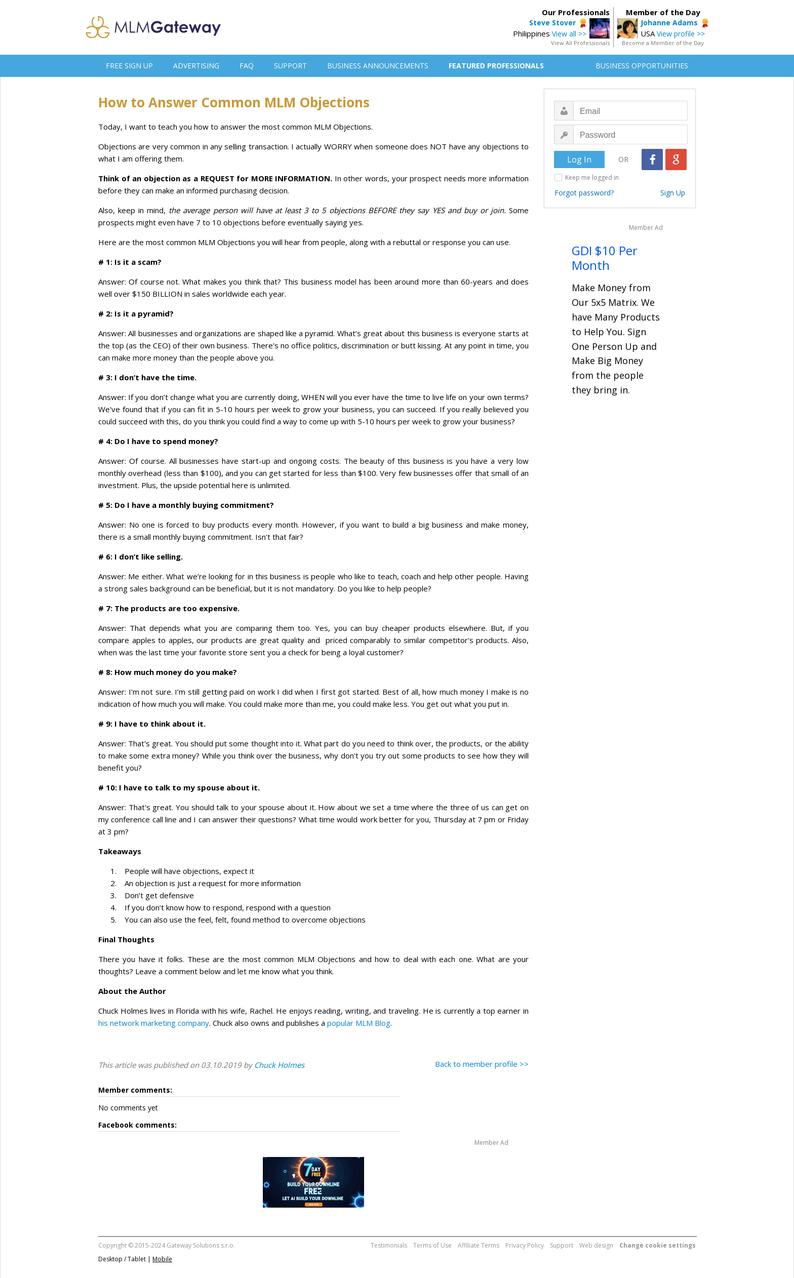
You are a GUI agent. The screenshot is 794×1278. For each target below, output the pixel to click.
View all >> (569, 33)
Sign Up (672, 192)
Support (561, 1245)
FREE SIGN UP (129, 65)
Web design (596, 1245)
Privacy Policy (524, 1245)
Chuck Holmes (279, 1065)
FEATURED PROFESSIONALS (496, 65)
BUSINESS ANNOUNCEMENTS (377, 65)
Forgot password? (584, 192)
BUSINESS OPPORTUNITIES (642, 65)
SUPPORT (290, 65)
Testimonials (389, 1245)
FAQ (247, 65)
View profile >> (681, 33)
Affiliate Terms (478, 1245)
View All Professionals (580, 43)
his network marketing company (153, 1023)
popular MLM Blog (358, 1023)
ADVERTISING (196, 65)
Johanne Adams (669, 22)
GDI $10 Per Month (605, 257)
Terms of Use (432, 1245)
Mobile (162, 1259)
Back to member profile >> (482, 1064)
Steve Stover (552, 22)
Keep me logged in (592, 177)
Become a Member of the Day (663, 43)
